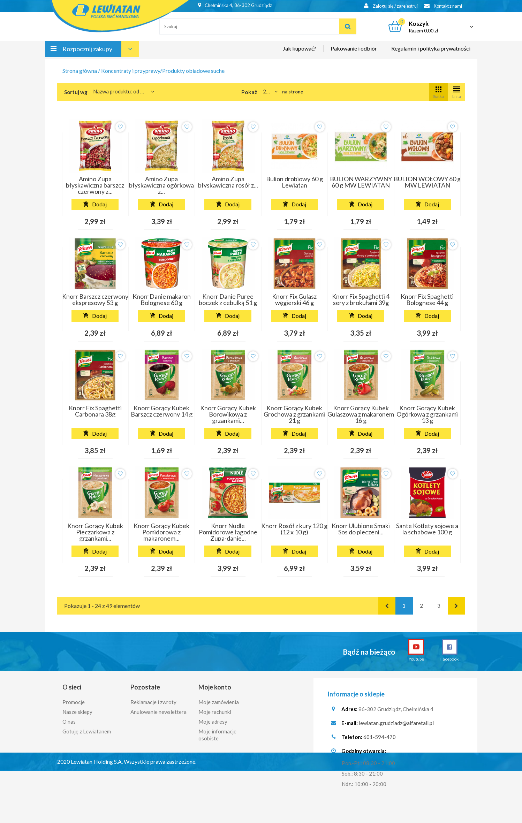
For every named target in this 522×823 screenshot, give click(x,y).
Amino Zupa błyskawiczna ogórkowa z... (161, 185)
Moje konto (214, 687)
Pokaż (249, 92)
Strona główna (79, 70)
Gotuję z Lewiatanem (86, 731)
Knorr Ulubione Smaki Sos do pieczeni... (361, 529)
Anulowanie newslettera (158, 712)
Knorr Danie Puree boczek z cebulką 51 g (228, 299)
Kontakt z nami (441, 6)
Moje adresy (212, 721)
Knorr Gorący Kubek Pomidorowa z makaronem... (161, 532)
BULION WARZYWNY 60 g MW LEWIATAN (361, 182)
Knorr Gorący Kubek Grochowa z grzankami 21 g (294, 414)
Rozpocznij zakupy (87, 51)
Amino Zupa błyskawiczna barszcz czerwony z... (95, 185)
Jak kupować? (299, 51)
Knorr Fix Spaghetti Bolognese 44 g (427, 299)
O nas (69, 721)
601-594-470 (379, 739)
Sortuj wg (76, 92)
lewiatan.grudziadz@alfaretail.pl (396, 725)
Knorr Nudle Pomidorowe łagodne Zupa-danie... (228, 532)
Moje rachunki (214, 712)
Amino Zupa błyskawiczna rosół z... (228, 182)
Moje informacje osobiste (217, 734)
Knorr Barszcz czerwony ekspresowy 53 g (95, 299)
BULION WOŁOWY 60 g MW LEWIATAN (427, 182)
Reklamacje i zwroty (153, 702)
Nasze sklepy (77, 712)
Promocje (73, 702)
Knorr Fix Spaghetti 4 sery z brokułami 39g (360, 299)
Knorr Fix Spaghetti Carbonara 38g (95, 411)
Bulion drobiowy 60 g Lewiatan (294, 182)
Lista (456, 92)
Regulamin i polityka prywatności (430, 51)
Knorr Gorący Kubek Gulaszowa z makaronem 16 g (360, 414)
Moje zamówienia (218, 702)
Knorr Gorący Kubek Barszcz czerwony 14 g (161, 411)
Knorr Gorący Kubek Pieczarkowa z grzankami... (95, 532)
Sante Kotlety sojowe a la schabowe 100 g (427, 529)
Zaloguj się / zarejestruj (386, 6)
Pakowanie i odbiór (354, 51)
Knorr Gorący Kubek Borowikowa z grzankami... (228, 414)
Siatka (438, 92)
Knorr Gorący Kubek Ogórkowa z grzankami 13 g (427, 414)
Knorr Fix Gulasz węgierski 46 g (294, 299)
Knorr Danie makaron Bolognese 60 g (162, 299)
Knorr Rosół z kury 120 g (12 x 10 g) (294, 529)
